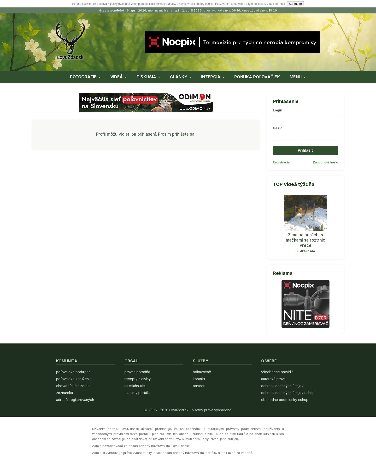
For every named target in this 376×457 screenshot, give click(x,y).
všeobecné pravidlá (277, 372)
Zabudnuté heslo (325, 162)
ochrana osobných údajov (282, 385)
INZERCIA (210, 77)
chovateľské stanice (73, 385)
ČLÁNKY (179, 77)
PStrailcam (305, 251)
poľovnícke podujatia (73, 372)
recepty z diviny (137, 378)
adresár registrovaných (75, 399)
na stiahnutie (134, 385)
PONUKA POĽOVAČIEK (257, 77)
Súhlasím (295, 4)
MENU (296, 77)
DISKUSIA (146, 77)
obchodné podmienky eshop (284, 399)
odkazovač (202, 372)
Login (277, 110)
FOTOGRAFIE (83, 77)
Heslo (277, 128)
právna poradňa (137, 372)
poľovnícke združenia (73, 378)
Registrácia (281, 162)
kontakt (199, 378)
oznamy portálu (137, 392)
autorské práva (273, 378)
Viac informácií (276, 4)
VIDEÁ (116, 77)
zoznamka (64, 392)
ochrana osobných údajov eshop (288, 392)
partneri (199, 385)
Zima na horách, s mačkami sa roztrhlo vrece (305, 240)
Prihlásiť (305, 150)
